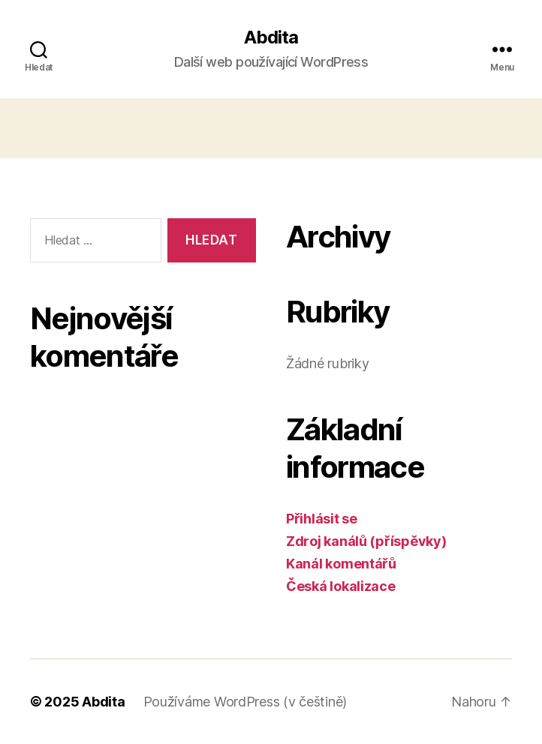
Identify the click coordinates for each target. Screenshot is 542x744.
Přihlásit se (321, 518)
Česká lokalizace (341, 586)
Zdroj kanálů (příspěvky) (366, 541)
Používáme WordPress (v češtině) (245, 702)
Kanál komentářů (341, 564)
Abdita (271, 37)
